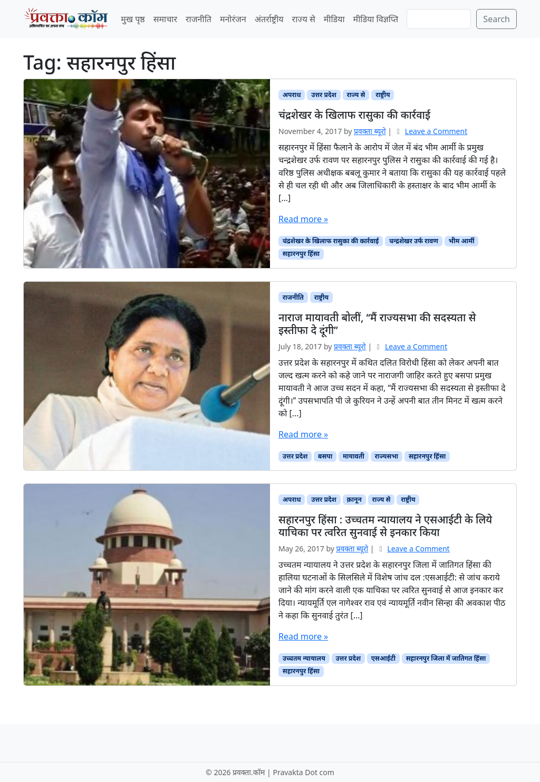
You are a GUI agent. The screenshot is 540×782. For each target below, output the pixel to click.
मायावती (353, 456)
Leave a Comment (436, 131)
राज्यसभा (387, 456)
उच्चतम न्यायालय (304, 658)
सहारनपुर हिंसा (301, 253)
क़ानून (354, 499)
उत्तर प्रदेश (323, 94)
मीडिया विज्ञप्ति (376, 19)
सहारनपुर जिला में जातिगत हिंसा (446, 658)
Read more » (303, 219)
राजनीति (198, 19)
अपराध (292, 94)
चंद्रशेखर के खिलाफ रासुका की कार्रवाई (331, 240)
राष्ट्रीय (382, 94)
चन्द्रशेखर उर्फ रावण (413, 240)
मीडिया (334, 19)
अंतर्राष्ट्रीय (269, 19)
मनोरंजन (233, 19)
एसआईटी (383, 658)
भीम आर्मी (462, 240)
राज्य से (303, 19)
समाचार (165, 19)
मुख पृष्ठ (132, 19)
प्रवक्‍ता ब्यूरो (370, 131)
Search (496, 19)
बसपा (325, 456)
